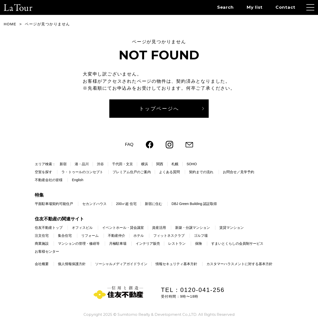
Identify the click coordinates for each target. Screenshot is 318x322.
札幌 (174, 164)
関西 (159, 164)
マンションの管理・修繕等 (79, 243)
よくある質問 (169, 172)
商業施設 (42, 243)
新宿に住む (153, 204)
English (77, 180)
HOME (10, 24)
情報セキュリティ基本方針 (176, 264)
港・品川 (82, 164)
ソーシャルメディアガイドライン (121, 264)
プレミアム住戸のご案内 (132, 172)
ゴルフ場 (201, 236)
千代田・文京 (122, 164)
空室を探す (43, 172)
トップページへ (159, 108)
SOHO (192, 164)
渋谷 (100, 164)
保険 (198, 243)
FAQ (129, 144)
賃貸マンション (231, 228)
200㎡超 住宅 (126, 204)
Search (225, 7)
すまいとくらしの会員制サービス (237, 243)
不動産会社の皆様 (49, 180)
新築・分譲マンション (192, 228)
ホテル (138, 236)
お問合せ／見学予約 (238, 172)
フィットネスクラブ (169, 236)
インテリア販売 (148, 243)
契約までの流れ (201, 172)
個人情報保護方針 (72, 264)
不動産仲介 (116, 236)
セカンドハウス (94, 204)
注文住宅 (42, 236)
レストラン (177, 243)
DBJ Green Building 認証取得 (194, 204)
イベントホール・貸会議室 (123, 228)
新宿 (63, 164)
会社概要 (42, 264)
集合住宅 (65, 236)
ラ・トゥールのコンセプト (82, 172)
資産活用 (159, 228)
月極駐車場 (117, 243)
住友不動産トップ (49, 228)
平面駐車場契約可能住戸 (54, 204)
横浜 (144, 164)
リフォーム (90, 236)
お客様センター (47, 251)
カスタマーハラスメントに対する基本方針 (239, 264)
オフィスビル (82, 228)
